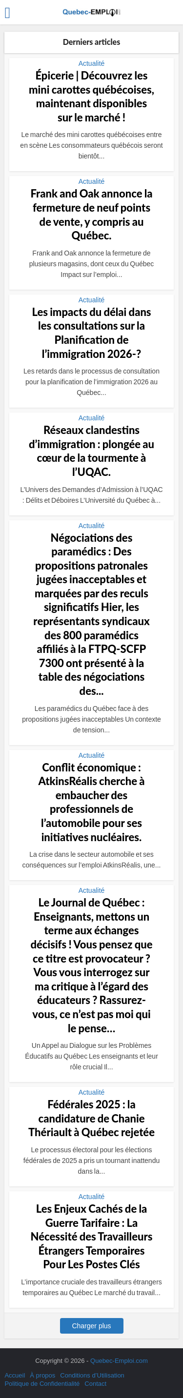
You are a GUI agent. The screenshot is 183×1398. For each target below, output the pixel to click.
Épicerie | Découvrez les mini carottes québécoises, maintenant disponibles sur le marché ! (91, 96)
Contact (95, 1383)
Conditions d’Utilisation (92, 1375)
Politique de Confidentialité (42, 1383)
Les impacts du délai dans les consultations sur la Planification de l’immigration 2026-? (91, 332)
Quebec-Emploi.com (119, 1360)
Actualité (92, 63)
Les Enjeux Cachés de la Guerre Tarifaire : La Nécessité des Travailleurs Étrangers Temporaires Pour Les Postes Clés (92, 1236)
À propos (42, 1375)
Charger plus (91, 1326)
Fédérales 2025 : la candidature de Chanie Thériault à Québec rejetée (91, 1118)
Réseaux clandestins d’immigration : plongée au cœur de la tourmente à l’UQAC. (91, 450)
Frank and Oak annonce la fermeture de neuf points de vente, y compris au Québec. (91, 214)
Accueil (14, 1375)
